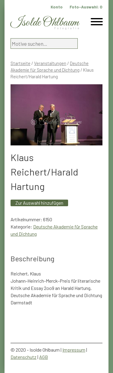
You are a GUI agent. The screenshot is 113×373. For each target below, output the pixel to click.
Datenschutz (23, 357)
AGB (43, 357)
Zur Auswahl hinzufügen (39, 203)
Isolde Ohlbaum (45, 23)
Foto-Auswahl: (86, 6)
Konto (57, 6)
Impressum (73, 350)
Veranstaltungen (50, 63)
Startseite (20, 63)
